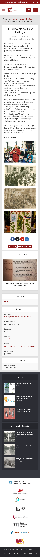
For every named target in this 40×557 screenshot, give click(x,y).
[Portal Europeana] (20, 500)
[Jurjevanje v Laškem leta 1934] (20, 198)
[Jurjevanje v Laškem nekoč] (20, 175)
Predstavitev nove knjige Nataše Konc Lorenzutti (23, 410)
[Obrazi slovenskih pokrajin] (20, 525)
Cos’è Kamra (7, 554)
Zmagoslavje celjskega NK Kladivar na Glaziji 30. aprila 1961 (24, 434)
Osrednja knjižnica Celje (25, 39)
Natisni (12, 246)
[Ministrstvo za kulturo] (20, 483)
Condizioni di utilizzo (19, 554)
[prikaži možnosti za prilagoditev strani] (33, 2)
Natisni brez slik (24, 246)
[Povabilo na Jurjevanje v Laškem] (20, 222)
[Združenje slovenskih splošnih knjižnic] (20, 517)
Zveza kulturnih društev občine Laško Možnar (20, 347)
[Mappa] (28, 10)
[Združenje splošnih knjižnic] (20, 541)
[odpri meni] (3, 10)
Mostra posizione (10, 302)
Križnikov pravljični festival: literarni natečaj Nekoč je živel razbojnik (25, 398)
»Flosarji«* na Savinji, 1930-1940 (24, 446)
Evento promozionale (11, 317)
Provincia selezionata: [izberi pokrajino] (15, 2)
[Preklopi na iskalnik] (35, 10)
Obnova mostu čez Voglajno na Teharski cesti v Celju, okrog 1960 (25, 460)
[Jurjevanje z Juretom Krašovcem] (20, 152)
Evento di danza (25, 317)
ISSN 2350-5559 (32, 554)
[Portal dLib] (20, 509)
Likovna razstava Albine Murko (23, 385)
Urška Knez (8, 339)
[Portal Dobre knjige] (20, 533)
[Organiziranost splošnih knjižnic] (20, 491)
